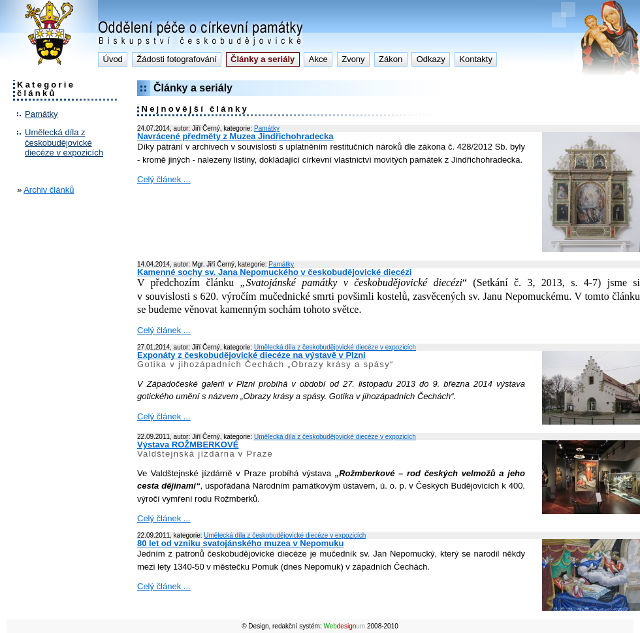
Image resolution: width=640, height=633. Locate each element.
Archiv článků (49, 190)
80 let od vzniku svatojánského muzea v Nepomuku (240, 543)
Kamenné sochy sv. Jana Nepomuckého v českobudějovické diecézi (274, 272)
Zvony (353, 59)
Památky (41, 114)
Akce (318, 59)
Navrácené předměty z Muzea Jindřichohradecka (235, 136)
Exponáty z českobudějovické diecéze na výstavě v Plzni (251, 355)
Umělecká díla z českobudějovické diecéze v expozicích (64, 142)
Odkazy (431, 59)
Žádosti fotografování (176, 59)
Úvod (113, 59)
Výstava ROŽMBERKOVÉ (187, 444)
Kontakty (475, 59)
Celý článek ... (164, 179)
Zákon (390, 59)
